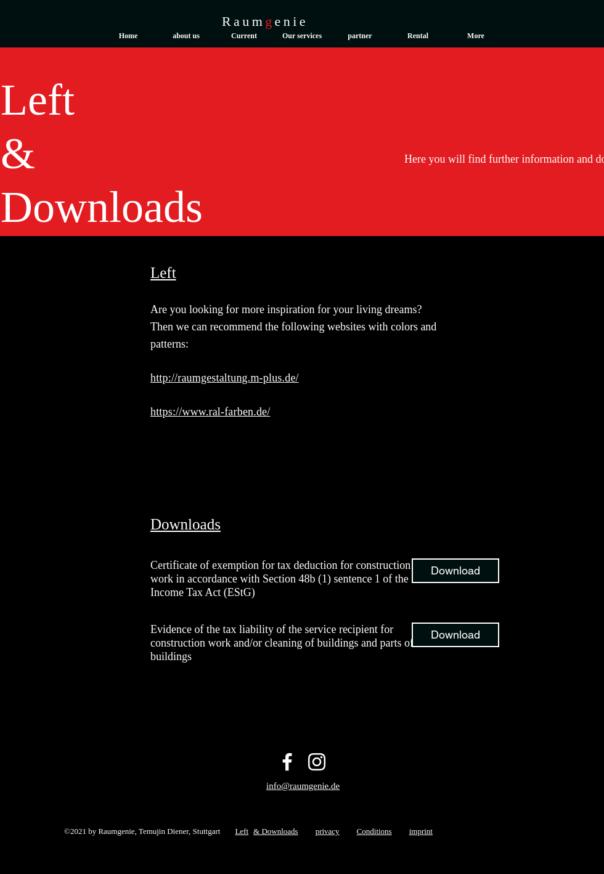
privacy (328, 831)
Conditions (374, 831)
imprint (421, 831)
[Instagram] (317, 762)
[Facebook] (287, 762)
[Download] (455, 570)
